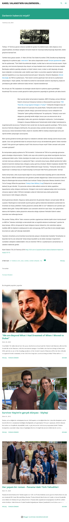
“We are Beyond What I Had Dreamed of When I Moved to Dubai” (33, 337)
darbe (26, 261)
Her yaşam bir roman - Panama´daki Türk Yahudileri (30, 487)
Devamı (64, 358)
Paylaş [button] (62, 261)
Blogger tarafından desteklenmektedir (34, 517)
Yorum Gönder (7, 275)
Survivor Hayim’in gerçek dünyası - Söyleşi (25, 412)
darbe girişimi (34, 261)
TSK (41, 261)
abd (22, 261)
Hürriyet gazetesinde (55, 60)
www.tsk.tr (24, 60)
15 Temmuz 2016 (15, 261)
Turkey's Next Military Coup (34, 183)
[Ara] (61, 3)
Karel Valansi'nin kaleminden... (21, 3)
